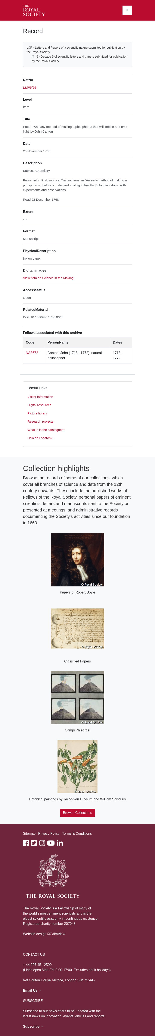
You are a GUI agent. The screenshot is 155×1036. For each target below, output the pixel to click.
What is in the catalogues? (46, 430)
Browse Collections (77, 813)
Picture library (37, 413)
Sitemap (29, 833)
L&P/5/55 (29, 87)
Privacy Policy (49, 833)
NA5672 (32, 353)
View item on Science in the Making (48, 278)
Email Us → (32, 990)
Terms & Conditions (77, 833)
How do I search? (40, 438)
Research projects (40, 421)
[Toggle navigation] (127, 10)
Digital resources (40, 405)
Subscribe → (33, 1026)
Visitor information (40, 397)
